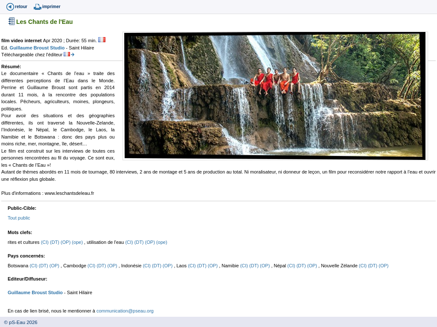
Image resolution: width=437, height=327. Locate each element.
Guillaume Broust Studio (38, 47)
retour (21, 6)
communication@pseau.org (125, 310)
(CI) (45, 242)
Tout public (19, 217)
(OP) (66, 242)
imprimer (51, 6)
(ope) (78, 242)
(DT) (55, 242)
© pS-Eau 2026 (19, 322)
